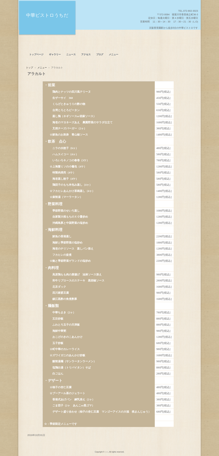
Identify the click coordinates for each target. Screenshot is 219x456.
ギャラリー (55, 54)
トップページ (36, 54)
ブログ (99, 54)
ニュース (71, 54)
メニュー (113, 54)
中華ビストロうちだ (47, 15)
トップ (29, 67)
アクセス (86, 54)
